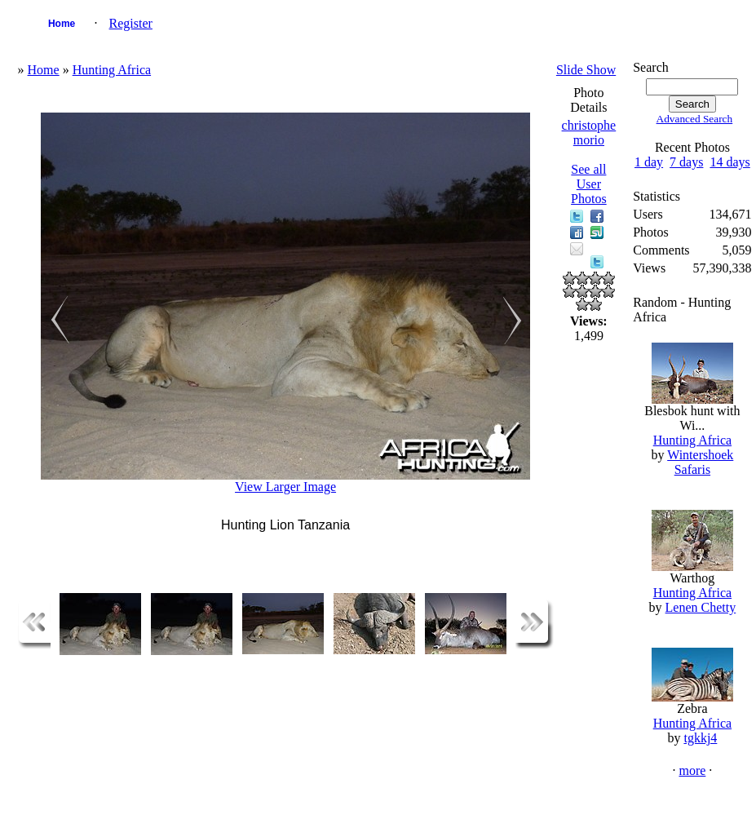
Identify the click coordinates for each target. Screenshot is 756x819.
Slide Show (586, 70)
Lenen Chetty (700, 607)
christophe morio (589, 132)
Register (131, 23)
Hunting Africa (112, 70)
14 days (729, 162)
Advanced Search (695, 119)
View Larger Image (285, 487)
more (692, 770)
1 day (648, 162)
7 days (686, 162)
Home (61, 23)
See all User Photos (589, 184)
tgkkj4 (700, 738)
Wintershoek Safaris (700, 462)
